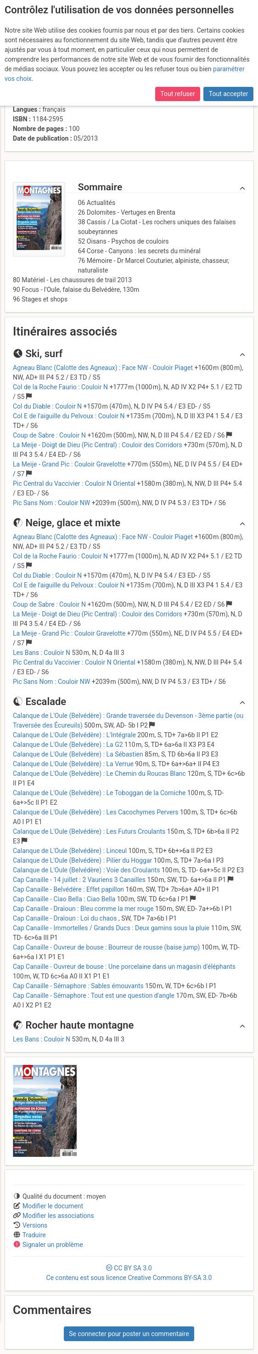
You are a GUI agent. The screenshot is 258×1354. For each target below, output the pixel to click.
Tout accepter (228, 93)
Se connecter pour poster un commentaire (129, 1333)
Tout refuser (177, 93)
